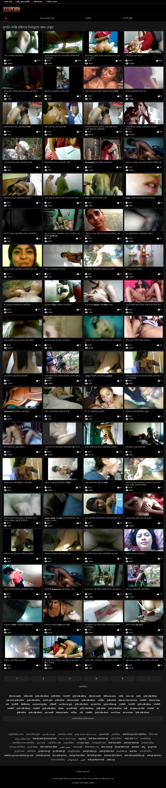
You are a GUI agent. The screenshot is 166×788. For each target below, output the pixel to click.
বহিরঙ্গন (61, 708)
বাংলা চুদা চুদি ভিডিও (17, 747)
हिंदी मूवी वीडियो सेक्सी (122, 747)
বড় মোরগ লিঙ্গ (96, 704)
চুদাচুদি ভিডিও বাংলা (16, 734)
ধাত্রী (125, 708)
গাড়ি (81, 713)
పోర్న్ (143, 747)
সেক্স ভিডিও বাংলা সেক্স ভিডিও (23, 743)
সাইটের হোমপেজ (83, 772)
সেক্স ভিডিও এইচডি (65, 734)
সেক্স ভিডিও (83, 687)
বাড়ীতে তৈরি (28, 696)
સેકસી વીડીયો (32, 747)
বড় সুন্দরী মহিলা (71, 708)
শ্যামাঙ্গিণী (66, 696)
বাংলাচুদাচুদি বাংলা (99, 743)
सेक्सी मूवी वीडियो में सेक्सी (96, 760)
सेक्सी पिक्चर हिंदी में (114, 743)
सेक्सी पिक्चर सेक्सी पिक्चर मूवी (98, 739)
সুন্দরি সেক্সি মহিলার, (79, 696)
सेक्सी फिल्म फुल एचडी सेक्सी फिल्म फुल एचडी (18, 755)
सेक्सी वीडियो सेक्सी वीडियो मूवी (134, 755)
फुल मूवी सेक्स (152, 747)
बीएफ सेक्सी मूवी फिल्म (59, 755)
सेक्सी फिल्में (135, 747)
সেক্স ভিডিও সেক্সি (54, 743)
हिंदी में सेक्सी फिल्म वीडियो (48, 747)
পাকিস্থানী (53, 704)
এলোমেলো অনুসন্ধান (39, 704)
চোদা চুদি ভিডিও (146, 751)
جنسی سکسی (65, 747)
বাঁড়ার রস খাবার (154, 700)
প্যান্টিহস (101, 700)
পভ (157, 708)
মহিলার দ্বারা (38, 2)
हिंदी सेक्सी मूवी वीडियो (94, 755)
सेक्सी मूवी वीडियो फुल (90, 751)
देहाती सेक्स (133, 751)
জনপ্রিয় (88, 18)
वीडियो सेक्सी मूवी (106, 747)
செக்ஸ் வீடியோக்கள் (67, 739)
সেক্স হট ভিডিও (116, 739)
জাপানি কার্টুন (127, 18)
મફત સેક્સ (41, 743)
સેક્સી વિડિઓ (145, 739)
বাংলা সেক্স (8, 2)
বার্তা (7, 704)
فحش (83, 760)
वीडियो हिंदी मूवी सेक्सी (43, 755)
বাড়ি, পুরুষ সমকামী (22, 2)
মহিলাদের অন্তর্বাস (15, 696)
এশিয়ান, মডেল (52, 2)
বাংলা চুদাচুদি (77, 747)
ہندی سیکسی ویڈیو (22, 739)
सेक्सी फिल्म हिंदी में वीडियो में (113, 755)
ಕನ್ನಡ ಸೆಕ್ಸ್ (82, 739)
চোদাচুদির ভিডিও (147, 743)
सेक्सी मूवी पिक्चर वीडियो (77, 755)
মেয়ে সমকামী (49, 713)
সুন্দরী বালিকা (55, 696)
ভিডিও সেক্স (153, 734)
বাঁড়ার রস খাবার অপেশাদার (128, 700)
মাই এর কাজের (128, 713)
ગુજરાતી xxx (104, 734)
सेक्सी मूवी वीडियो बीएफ (106, 751)
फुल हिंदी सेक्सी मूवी (59, 751)
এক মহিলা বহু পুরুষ (65, 704)
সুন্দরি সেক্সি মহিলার (42, 696)
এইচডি (120, 696)
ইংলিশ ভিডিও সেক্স (92, 747)
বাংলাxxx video (82, 743)
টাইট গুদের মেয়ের (110, 696)
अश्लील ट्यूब (111, 760)
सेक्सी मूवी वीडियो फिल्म (154, 755)
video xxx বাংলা (131, 739)
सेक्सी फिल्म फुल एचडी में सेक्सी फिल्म (134, 734)
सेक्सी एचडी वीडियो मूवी (131, 743)
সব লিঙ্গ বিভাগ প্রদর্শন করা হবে (83, 718)
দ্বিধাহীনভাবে (25, 704)
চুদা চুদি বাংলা (19, 751)
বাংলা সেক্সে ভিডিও (58, 760)
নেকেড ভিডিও (68, 743)
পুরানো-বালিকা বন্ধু (47, 18)
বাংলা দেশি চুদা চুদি (33, 734)
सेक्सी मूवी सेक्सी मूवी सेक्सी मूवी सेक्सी (45, 739)
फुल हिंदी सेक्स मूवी (44, 751)
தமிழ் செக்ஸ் (73, 760)
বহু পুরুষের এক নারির (137, 708)
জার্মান (138, 696)
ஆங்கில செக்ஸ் (48, 734)
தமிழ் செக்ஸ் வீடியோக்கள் (85, 734)
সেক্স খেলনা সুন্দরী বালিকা (15, 700)
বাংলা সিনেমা (115, 713)
